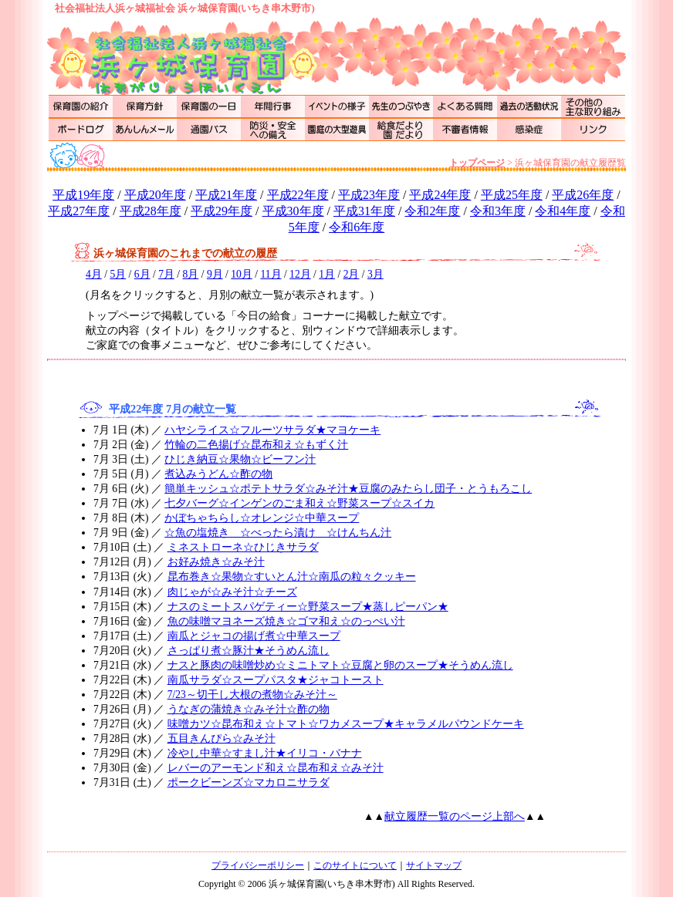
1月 (327, 274)
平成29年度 (221, 211)
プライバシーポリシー (257, 865)
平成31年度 (364, 211)
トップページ (477, 162)
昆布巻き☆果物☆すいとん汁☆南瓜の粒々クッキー (291, 576)
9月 (215, 274)
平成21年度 (226, 194)
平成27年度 (79, 211)
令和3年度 (498, 211)
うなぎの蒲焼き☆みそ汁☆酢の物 (248, 709)
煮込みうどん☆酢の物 (218, 474)
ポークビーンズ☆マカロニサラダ (248, 782)
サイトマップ (434, 865)
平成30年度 (293, 211)
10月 (241, 274)
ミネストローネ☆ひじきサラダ (243, 547)
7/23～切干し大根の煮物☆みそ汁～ (252, 694)
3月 (375, 274)
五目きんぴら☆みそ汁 (221, 738)
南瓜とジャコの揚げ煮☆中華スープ (253, 636)
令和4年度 (562, 211)
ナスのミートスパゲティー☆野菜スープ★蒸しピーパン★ (307, 606)
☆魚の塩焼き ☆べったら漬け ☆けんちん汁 (277, 532)
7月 (166, 274)
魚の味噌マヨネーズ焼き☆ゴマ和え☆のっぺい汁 (286, 621)
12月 (300, 274)
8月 (191, 274)
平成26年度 (583, 194)
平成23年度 (369, 194)
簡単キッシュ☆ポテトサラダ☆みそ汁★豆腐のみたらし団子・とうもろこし (348, 488)
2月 (351, 274)
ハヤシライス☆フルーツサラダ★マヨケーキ (272, 430)
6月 (142, 274)
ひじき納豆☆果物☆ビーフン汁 (240, 459)
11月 (270, 274)
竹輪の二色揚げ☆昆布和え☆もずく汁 (256, 444)
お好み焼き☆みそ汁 (216, 562)
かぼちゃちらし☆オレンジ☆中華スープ (261, 518)
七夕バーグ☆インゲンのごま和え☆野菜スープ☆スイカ (299, 503)
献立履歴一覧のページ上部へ (454, 816)
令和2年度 (432, 211)
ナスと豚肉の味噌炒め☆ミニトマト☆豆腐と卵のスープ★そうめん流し (340, 665)
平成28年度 (150, 211)
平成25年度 (512, 194)
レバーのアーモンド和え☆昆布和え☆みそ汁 (275, 768)
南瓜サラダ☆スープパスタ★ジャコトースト (275, 680)
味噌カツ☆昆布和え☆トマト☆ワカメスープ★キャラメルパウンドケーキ (345, 724)
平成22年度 (298, 194)
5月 (118, 274)
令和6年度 (356, 227)
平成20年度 (155, 194)
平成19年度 (83, 194)
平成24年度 (440, 194)
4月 (94, 274)
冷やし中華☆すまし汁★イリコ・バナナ (264, 753)
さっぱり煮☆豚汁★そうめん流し (248, 650)
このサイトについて (355, 865)
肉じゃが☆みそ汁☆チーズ (232, 592)
